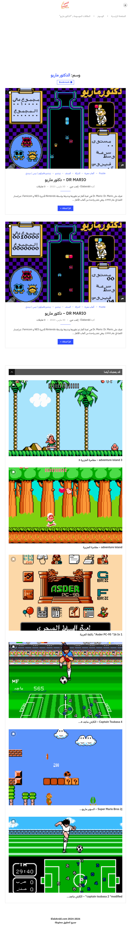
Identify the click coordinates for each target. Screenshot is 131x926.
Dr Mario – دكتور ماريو (65, 180)
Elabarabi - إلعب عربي (80, 186)
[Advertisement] (65, 45)
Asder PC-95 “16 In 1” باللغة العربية (101, 634)
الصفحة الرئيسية (118, 16)
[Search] (5, 5)
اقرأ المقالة (65, 208)
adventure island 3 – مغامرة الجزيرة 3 (100, 460)
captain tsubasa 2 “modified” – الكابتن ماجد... (94, 896)
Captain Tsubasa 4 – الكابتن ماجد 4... (100, 722)
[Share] (122, 165)
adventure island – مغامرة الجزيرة (102, 547)
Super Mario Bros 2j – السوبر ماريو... (100, 809)
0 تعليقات (41, 186)
